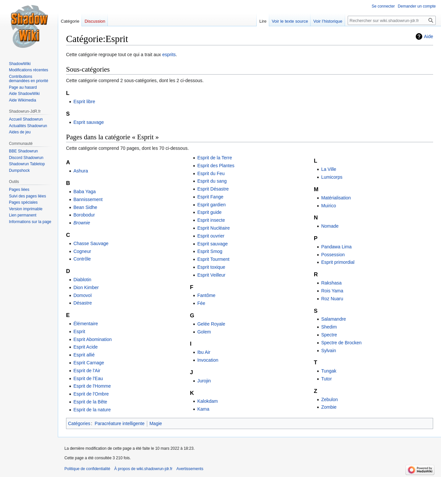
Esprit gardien (211, 204)
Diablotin (82, 279)
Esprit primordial (337, 262)
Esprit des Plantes (215, 165)
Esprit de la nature (92, 409)
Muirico (328, 205)
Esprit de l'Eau (88, 378)
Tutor (326, 378)
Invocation (207, 360)
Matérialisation (336, 197)
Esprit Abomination (92, 339)
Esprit (79, 331)
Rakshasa (331, 282)
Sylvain (328, 350)
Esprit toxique (211, 267)
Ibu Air (203, 352)
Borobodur (84, 214)
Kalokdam (207, 401)
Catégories (79, 423)
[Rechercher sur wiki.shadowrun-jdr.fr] (392, 20)
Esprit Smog (209, 251)
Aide (428, 36)
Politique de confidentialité (87, 468)
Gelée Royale (211, 324)
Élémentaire (85, 323)
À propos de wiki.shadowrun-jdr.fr (143, 468)
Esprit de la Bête (90, 401)
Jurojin (204, 380)
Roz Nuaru (332, 298)
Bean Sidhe (85, 207)
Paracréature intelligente (120, 423)
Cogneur (82, 251)
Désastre (82, 303)
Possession (333, 254)
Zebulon (329, 399)
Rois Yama (332, 290)
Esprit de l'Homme (92, 386)
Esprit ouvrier (210, 235)
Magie (156, 423)
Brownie (81, 222)
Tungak (328, 371)
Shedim (329, 326)
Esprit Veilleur (211, 275)
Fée (201, 303)
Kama (203, 409)
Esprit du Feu (210, 173)
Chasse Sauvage (90, 243)
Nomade (329, 226)
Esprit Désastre (213, 189)
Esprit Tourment (213, 259)
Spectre (329, 334)
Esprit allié (84, 354)
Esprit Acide (85, 347)
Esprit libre (84, 101)
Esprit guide (209, 212)
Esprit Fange (210, 196)
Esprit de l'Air (86, 370)
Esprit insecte (211, 220)
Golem (204, 331)
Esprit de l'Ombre (91, 394)
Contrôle (82, 258)
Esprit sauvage (88, 122)
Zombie (329, 407)
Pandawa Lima (336, 246)
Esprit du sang (212, 181)
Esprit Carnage (88, 362)
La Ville (328, 169)
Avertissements (189, 468)
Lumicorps (331, 177)
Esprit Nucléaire (213, 228)
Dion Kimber (86, 287)
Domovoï (82, 295)
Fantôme (206, 295)
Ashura (80, 170)
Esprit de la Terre (214, 157)
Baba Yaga (84, 191)
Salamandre (333, 319)
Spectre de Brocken (341, 342)
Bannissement (88, 199)
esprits (169, 54)
